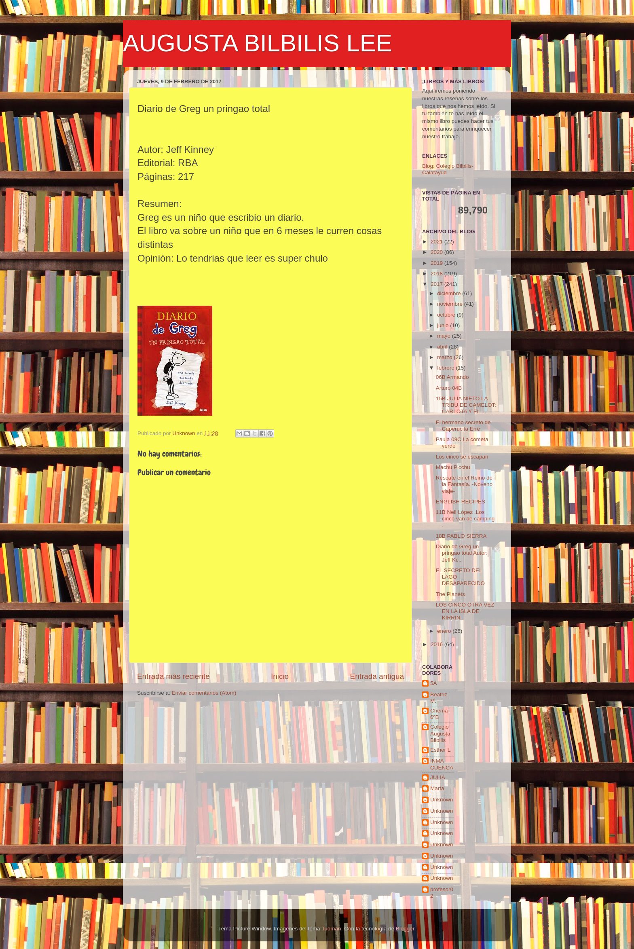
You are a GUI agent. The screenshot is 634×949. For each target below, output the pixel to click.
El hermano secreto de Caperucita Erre (463, 425)
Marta (437, 788)
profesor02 (441, 892)
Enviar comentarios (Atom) (204, 693)
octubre (447, 315)
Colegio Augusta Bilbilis (440, 733)
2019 (437, 263)
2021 (437, 242)
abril (443, 347)
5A (433, 683)
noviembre (450, 304)
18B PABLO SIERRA (461, 536)
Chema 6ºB (439, 714)
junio (443, 325)
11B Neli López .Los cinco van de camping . (465, 518)
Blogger (405, 929)
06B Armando (452, 377)
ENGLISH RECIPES (460, 502)
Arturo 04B (449, 388)
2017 (437, 284)
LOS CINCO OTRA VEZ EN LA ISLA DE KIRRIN (465, 611)
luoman (332, 929)
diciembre (449, 293)
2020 (437, 252)
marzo (445, 357)
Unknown (441, 800)
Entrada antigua (377, 676)
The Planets (450, 594)
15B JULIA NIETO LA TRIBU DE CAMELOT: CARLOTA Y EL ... (466, 404)
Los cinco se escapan (462, 457)
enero (444, 631)
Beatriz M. (438, 697)
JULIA (437, 777)
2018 (437, 274)
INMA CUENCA (441, 764)
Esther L (440, 750)
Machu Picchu (453, 467)
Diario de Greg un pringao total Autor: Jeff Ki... (462, 552)
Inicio (280, 676)
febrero (446, 368)
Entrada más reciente (173, 676)
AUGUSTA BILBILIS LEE (257, 43)
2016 (437, 644)
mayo (444, 336)
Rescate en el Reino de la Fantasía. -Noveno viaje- (464, 484)
